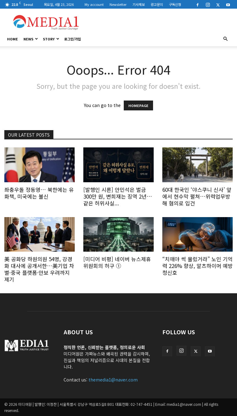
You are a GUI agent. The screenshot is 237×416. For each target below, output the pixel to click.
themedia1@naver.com (113, 380)
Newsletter (118, 4)
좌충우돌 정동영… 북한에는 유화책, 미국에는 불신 (39, 193)
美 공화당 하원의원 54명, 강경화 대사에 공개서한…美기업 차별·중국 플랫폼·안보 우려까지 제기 (39, 269)
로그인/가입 (72, 38)
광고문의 (157, 4)
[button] (225, 39)
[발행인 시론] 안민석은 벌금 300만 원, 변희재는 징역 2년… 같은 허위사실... (117, 196)
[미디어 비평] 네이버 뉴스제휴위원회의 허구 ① (117, 262)
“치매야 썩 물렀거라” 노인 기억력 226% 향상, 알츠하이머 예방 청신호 (197, 265)
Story (51, 38)
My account (94, 4)
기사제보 (138, 4)
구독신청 (175, 4)
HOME (12, 38)
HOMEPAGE (138, 105)
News (30, 38)
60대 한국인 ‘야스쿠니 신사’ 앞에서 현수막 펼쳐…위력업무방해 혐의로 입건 (196, 196)
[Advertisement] (160, 22)
